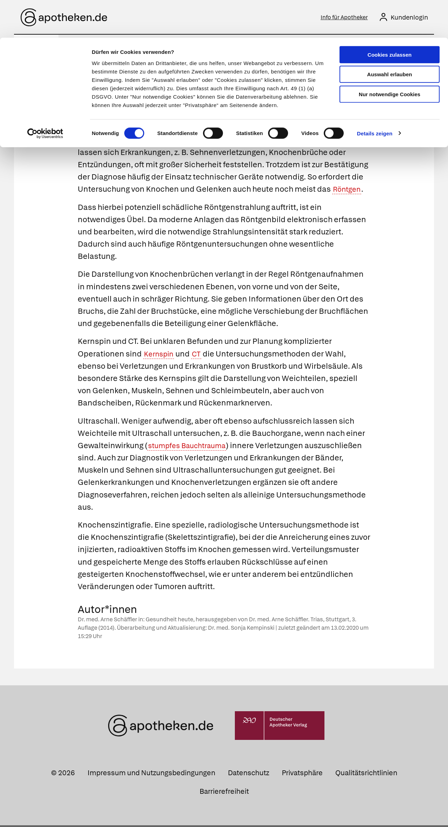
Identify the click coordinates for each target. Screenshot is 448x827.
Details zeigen (374, 96)
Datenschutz (248, 774)
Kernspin (160, 355)
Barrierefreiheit (224, 793)
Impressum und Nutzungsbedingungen (151, 774)
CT (200, 355)
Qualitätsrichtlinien (366, 774)
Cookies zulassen (390, 17)
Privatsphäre (302, 774)
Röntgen (348, 191)
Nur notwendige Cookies (389, 56)
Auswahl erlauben (389, 37)
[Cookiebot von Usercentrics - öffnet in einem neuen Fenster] (45, 96)
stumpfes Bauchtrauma (191, 447)
